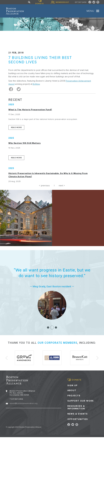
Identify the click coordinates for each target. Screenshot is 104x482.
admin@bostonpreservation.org (23, 403)
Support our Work (80, 400)
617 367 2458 (80, 2)
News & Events (77, 414)
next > (62, 185)
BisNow (36, 84)
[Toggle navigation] (97, 11)
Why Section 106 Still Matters (24, 143)
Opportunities (77, 419)
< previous (44, 185)
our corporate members (57, 342)
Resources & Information (76, 407)
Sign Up (72, 385)
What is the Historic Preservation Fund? (30, 109)
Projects (73, 395)
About (71, 390)
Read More (16, 127)
